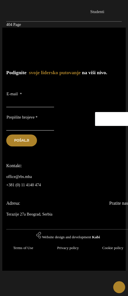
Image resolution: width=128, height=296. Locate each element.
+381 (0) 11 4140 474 (23, 185)
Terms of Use (23, 248)
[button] (119, 287)
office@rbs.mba (19, 177)
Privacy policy (68, 248)
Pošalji (21, 140)
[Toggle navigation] (117, 9)
